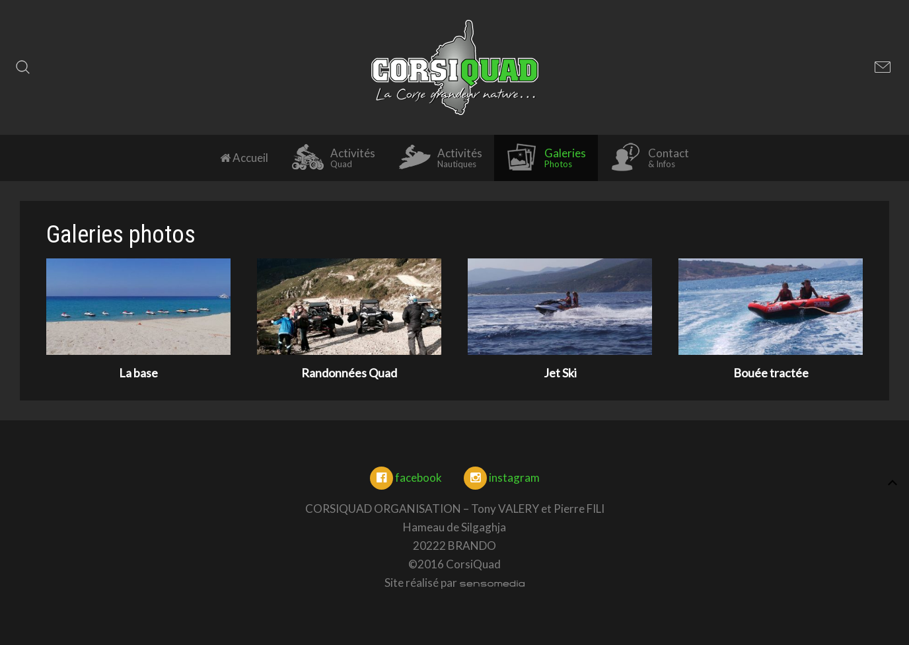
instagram (502, 477)
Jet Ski (560, 372)
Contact (649, 157)
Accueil (244, 158)
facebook (406, 477)
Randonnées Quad (349, 372)
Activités (333, 157)
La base (138, 372)
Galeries (546, 157)
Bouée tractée (771, 372)
